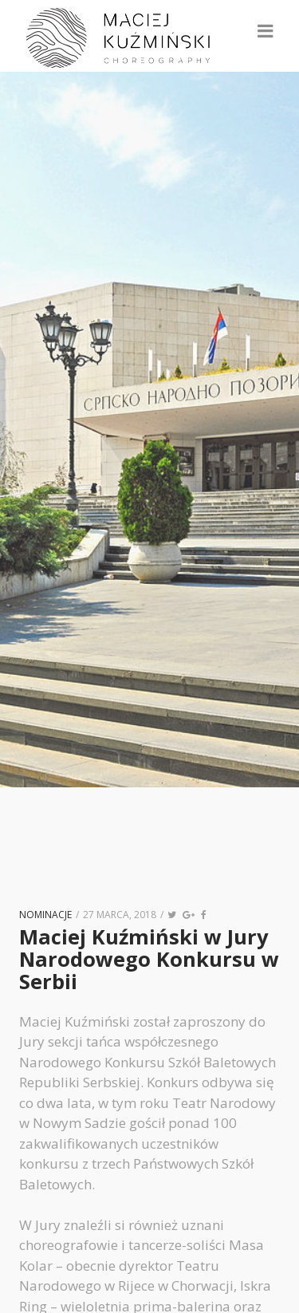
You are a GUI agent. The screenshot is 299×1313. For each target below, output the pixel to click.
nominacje (45, 914)
